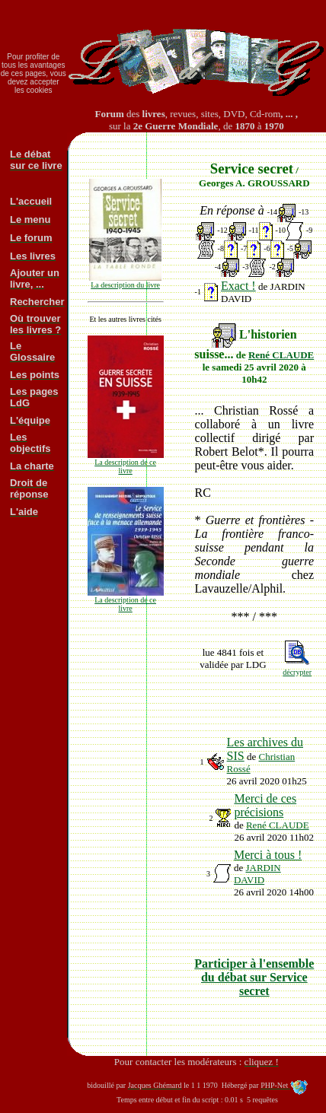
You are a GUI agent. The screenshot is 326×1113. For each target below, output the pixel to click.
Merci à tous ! (268, 854)
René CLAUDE (281, 355)
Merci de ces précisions (265, 805)
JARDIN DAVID (257, 874)
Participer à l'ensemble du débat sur (254, 977)
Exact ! (238, 285)
